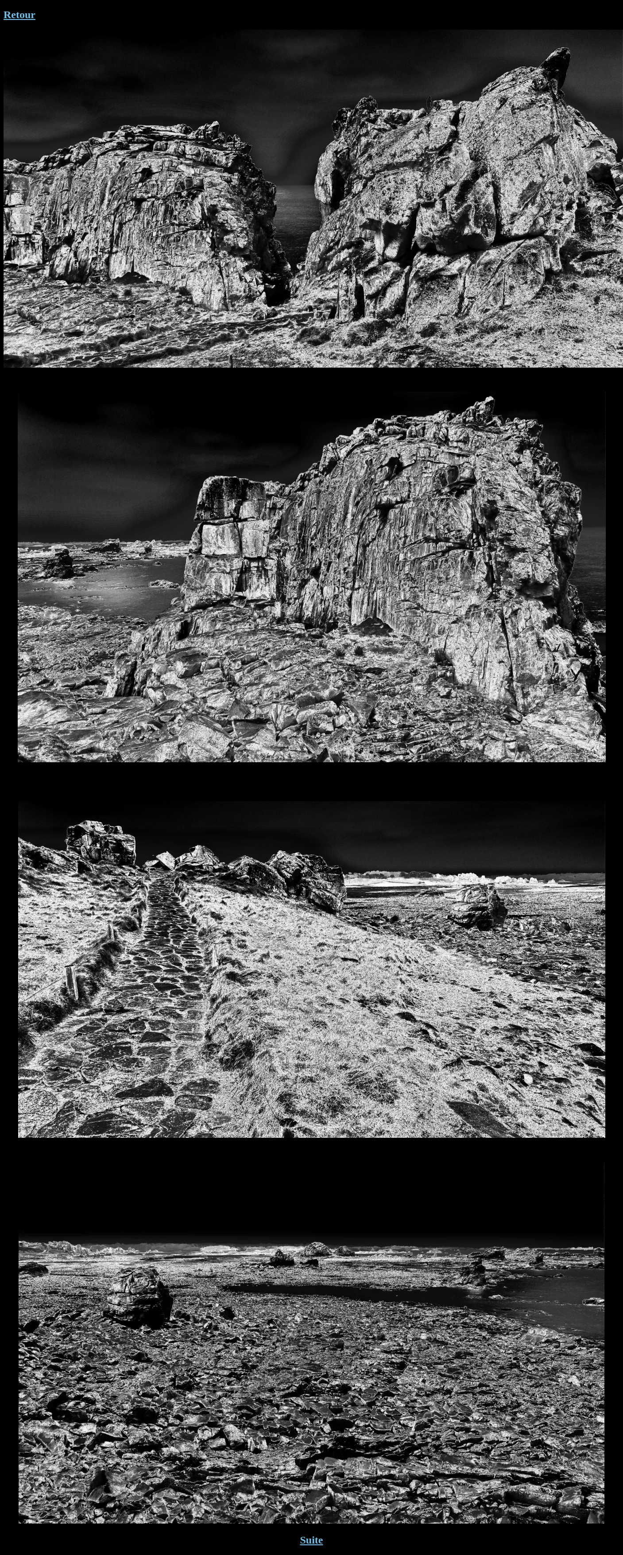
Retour (19, 14)
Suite (311, 1540)
